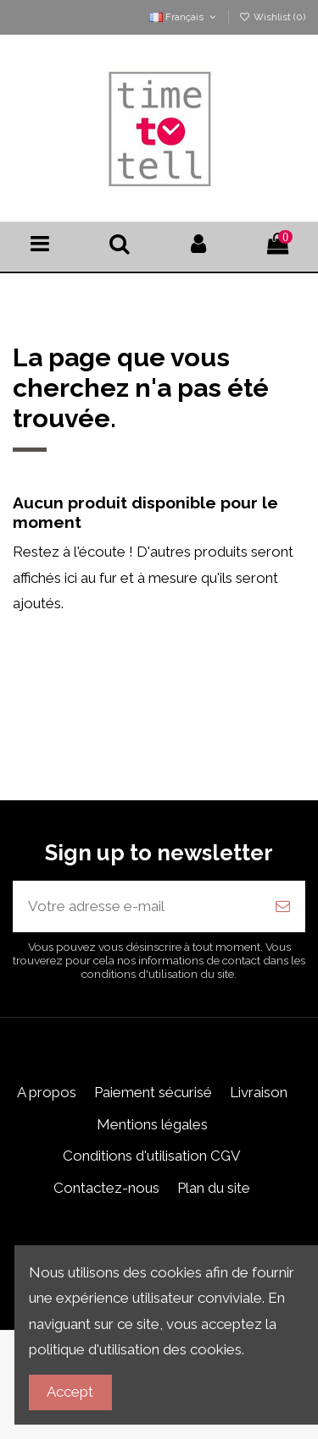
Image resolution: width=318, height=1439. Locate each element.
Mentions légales (152, 1124)
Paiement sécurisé (153, 1092)
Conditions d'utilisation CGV (152, 1155)
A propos (46, 1092)
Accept (70, 1391)
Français (184, 17)
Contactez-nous (106, 1187)
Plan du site (213, 1187)
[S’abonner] (282, 907)
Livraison (258, 1092)
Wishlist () (271, 17)
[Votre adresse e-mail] (137, 907)
